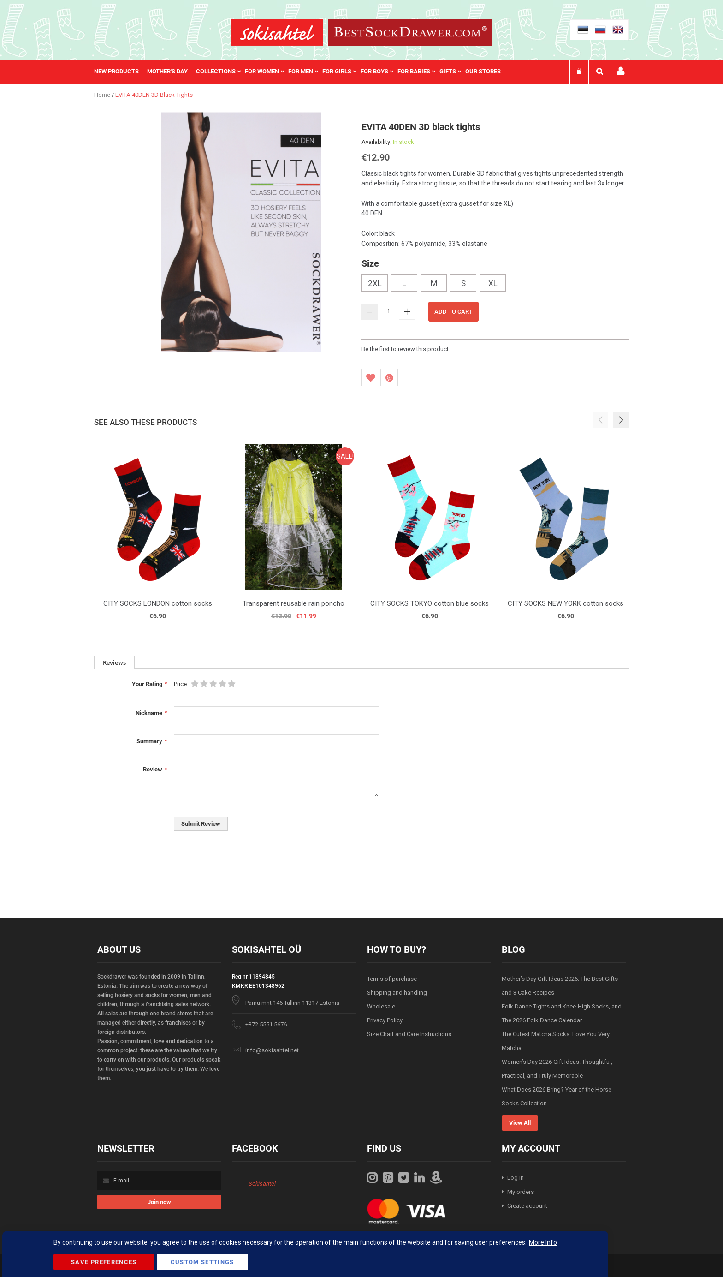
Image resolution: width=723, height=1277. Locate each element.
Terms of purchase (392, 978)
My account (620, 71)
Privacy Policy (385, 1020)
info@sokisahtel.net (272, 1050)
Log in (515, 1177)
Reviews (114, 662)
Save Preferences (104, 1262)
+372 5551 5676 (266, 1024)
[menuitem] (120, 72)
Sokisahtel (262, 1183)
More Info (543, 1242)
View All (520, 1122)
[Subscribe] (159, 1202)
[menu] (302, 72)
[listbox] (495, 284)
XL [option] (493, 283)
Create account (527, 1205)
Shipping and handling (397, 992)
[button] (621, 420)
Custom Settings (202, 1262)
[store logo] (277, 32)
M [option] (434, 283)
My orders (520, 1191)
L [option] (404, 283)
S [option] (463, 283)
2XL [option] (375, 283)
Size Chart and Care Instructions (409, 1034)
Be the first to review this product (405, 349)
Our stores (483, 71)
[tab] (114, 662)
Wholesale (381, 1006)
